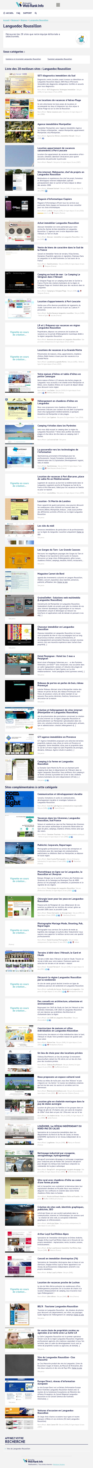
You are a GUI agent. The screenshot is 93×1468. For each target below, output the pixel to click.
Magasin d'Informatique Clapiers (55, 199)
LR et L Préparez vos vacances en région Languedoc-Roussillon (59, 326)
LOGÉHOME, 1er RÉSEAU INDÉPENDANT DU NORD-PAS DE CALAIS (60, 1127)
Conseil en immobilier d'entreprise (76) (58, 1258)
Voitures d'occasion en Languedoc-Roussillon (56, 1411)
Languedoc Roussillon (38, 20)
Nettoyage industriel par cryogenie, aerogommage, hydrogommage (56, 1154)
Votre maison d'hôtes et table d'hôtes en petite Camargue (59, 375)
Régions (24, 20)
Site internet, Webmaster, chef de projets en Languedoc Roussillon (61, 173)
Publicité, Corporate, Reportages (55, 845)
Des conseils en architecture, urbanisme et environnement (60, 1002)
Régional (15, 20)
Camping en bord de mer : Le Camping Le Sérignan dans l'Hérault (59, 275)
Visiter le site (62, 582)
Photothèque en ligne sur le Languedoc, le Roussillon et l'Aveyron (60, 873)
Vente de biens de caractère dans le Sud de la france (60, 248)
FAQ (18, 13)
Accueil (10, 13)
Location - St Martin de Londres (54, 501)
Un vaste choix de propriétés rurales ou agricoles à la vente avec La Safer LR (58, 1331)
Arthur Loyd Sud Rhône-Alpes (53, 1233)
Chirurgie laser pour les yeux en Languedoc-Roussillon (61, 900)
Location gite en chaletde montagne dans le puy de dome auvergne (61, 1102)
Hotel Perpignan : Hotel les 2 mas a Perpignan (56, 657)
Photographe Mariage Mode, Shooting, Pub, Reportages (60, 924)
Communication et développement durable (60, 794)
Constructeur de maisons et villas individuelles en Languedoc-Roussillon (58, 1029)
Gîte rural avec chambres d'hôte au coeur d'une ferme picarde (59, 1181)
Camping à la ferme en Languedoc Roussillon (56, 762)
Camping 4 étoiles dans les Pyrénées (57, 425)
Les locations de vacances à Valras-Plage (59, 100)
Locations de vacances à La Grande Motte (60, 350)
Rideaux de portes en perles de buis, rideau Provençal (60, 684)
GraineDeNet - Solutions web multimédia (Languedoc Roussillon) (59, 599)
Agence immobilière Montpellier (54, 124)
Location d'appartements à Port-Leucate (59, 301)
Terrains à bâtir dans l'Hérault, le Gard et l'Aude (59, 954)
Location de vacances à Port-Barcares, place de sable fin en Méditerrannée (61, 477)
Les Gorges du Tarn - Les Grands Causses (59, 549)
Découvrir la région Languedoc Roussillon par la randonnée (59, 978)
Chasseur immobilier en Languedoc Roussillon (56, 628)
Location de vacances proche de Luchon (59, 1282)
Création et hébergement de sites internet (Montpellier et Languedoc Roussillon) (60, 711)
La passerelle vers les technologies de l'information (58, 451)
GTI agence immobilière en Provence (57, 736)
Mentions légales (59, 1464)
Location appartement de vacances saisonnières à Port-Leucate (56, 149)
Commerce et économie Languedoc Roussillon (23, 59)
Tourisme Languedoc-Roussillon (59, 59)
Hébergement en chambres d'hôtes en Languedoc (58, 402)
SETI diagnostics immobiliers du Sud (56, 75)
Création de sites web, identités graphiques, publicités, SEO (61, 1208)
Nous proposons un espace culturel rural (59, 1076)
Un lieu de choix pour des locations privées (60, 1052)
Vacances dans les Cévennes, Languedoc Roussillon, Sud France (59, 819)
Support (27, 13)
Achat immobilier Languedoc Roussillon (58, 222)
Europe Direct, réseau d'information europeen (56, 1382)
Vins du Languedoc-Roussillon (18, 1449)
